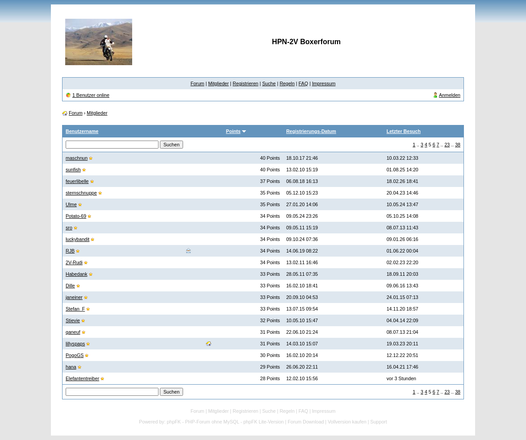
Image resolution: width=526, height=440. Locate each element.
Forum (198, 83)
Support (378, 421)
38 (457, 144)
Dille (70, 285)
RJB (70, 250)
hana (71, 366)
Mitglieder (218, 83)
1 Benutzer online (90, 95)
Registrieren (245, 83)
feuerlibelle (77, 181)
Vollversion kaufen (347, 421)
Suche (269, 83)
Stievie (73, 320)
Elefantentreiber (82, 378)
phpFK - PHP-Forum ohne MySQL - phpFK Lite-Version (225, 421)
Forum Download (306, 421)
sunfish (73, 169)
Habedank (77, 274)
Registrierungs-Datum (311, 131)
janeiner (74, 297)
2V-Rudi (74, 262)
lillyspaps (75, 343)
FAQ (303, 83)
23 (447, 144)
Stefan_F (75, 308)
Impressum (324, 83)
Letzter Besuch (404, 131)
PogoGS (74, 355)
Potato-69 (76, 216)
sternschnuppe (81, 192)
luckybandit (77, 239)
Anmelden (449, 95)
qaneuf (73, 332)
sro (69, 227)
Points (233, 131)
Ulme (71, 204)
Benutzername (82, 131)
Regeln (287, 83)
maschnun (77, 158)
